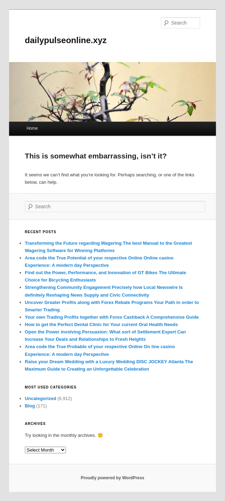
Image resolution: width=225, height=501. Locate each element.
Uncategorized (40, 398)
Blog (30, 405)
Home (32, 128)
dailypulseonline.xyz (66, 40)
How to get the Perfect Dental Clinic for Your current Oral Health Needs (101, 324)
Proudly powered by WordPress (112, 477)
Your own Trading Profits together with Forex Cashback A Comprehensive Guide (112, 317)
